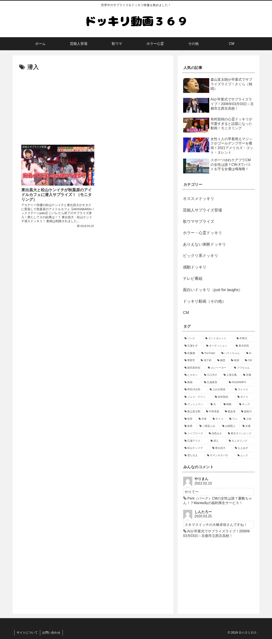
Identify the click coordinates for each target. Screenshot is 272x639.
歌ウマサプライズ (198, 221)
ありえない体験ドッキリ (204, 244)
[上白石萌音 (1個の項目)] (220, 389)
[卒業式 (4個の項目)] (245, 338)
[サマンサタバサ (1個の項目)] (220, 455)
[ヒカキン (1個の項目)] (191, 375)
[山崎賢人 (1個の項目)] (230, 426)
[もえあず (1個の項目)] (244, 448)
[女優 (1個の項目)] (247, 426)
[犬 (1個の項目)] (215, 404)
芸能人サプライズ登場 (202, 210)
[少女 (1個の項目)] (248, 419)
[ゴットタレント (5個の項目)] (218, 338)
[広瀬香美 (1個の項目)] (214, 382)
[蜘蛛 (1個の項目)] (229, 404)
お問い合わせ (52, 632)
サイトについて (27, 632)
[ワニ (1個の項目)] (233, 419)
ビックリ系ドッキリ (200, 255)
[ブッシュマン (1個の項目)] (195, 404)
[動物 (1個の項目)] (191, 382)
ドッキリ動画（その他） (204, 301)
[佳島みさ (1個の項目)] (216, 433)
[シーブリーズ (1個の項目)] (194, 433)
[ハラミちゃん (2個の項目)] (231, 353)
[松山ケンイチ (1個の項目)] (195, 448)
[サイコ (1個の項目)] (219, 419)
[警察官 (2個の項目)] (190, 360)
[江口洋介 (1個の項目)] (211, 375)
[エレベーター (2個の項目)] (218, 368)
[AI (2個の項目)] (249, 353)
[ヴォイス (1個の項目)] (244, 389)
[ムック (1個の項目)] (245, 455)
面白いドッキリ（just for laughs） (212, 290)
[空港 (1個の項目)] (203, 419)
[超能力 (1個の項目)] (247, 411)
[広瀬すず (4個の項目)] (192, 346)
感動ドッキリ (194, 267)
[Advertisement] (93, 104)
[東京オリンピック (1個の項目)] (240, 433)
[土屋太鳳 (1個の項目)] (231, 375)
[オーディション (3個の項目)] (218, 346)
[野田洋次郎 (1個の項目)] (194, 389)
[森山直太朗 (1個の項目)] (192, 411)
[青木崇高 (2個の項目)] (244, 346)
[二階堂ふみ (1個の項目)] (208, 426)
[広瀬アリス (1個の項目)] (195, 441)
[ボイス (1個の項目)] (245, 397)
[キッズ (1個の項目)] (246, 404)
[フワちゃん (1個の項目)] (243, 368)
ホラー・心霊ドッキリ (202, 233)
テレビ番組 (192, 278)
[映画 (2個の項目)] (235, 360)
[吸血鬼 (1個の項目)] (230, 411)
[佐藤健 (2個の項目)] (190, 353)
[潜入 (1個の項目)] (217, 441)
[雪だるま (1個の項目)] (193, 455)
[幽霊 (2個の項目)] (221, 360)
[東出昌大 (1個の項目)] (221, 448)
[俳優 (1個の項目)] (248, 375)
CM (186, 312)
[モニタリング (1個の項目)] (241, 441)
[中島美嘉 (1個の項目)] (213, 411)
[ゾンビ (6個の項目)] (192, 338)
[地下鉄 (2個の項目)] (206, 360)
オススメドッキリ (198, 198)
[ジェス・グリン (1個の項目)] (197, 397)
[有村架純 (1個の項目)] (224, 397)
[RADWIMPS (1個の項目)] (241, 382)
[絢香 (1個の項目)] (189, 426)
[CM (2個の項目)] (249, 360)
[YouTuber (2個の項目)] (209, 353)
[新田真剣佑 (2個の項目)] (193, 368)
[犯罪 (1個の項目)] (189, 419)
